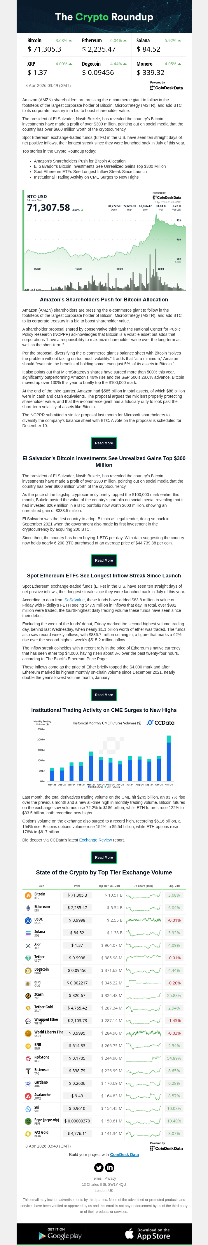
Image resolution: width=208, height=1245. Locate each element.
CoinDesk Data (124, 1154)
